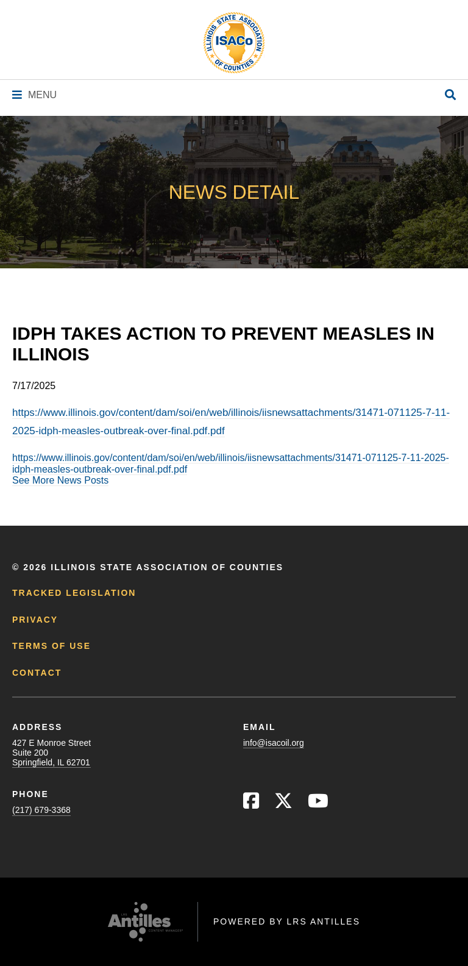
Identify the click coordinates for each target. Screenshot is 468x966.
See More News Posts (60, 480)
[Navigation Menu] (34, 95)
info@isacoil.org (273, 743)
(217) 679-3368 (41, 810)
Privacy (35, 619)
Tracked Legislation (74, 593)
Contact (37, 673)
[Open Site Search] (450, 95)
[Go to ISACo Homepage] (234, 42)
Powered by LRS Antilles (286, 921)
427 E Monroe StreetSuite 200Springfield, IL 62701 (51, 752)
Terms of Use (51, 646)
